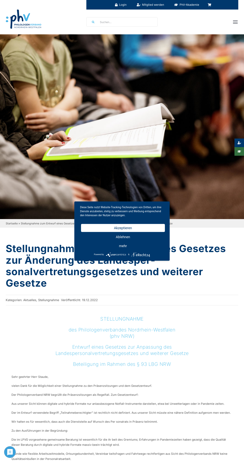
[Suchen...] (122, 22)
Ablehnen (123, 237)
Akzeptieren (123, 228)
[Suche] (91, 22)
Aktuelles (29, 300)
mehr (123, 246)
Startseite (12, 223)
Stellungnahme (48, 300)
